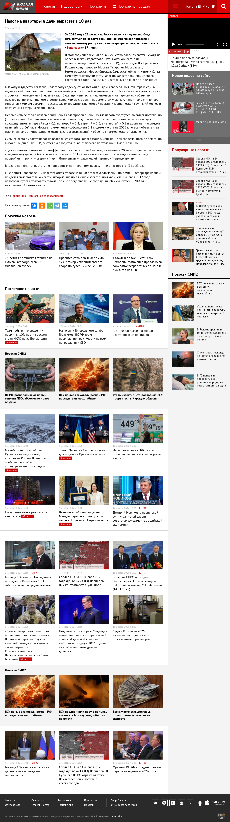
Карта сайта (116, 816)
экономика (20, 196)
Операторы (37, 800)
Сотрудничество (40, 805)
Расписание (64, 800)
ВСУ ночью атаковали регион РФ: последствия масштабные (82, 396)
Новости (48, 6)
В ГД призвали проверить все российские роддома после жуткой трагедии (211, 380)
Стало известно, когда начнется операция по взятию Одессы (211, 356)
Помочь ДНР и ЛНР (200, 6)
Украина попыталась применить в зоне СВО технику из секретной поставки (211, 311)
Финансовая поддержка (124, 805)
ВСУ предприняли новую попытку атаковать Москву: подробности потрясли (83, 715)
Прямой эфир (65, 805)
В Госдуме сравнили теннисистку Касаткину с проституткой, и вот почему (211, 334)
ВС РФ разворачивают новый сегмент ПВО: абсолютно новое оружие (27, 398)
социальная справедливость (46, 196)
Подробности (71, 6)
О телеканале (12, 805)
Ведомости (74, 47)
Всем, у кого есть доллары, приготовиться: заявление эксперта (131, 715)
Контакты (10, 800)
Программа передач (131, 6)
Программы (97, 6)
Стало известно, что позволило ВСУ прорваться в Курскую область (138, 396)
